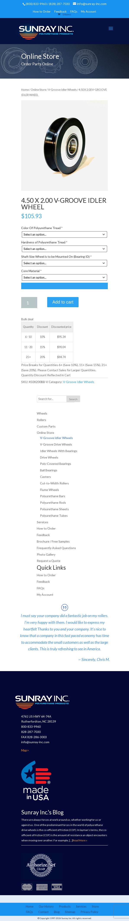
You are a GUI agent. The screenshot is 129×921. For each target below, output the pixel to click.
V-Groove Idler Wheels (62, 89)
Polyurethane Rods (53, 502)
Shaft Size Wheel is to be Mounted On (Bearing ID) (56, 256)
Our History (46, 906)
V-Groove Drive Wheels (56, 444)
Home (25, 89)
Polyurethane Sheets (54, 509)
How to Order (42, 11)
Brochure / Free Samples (53, 541)
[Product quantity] (29, 302)
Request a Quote (48, 561)
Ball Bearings (48, 470)
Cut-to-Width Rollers (54, 483)
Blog (57, 912)
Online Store (38, 89)
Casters (45, 477)
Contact (43, 912)
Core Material (31, 271)
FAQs (73, 11)
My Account (88, 11)
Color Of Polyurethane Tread (41, 228)
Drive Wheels (49, 457)
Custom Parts (46, 426)
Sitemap (70, 912)
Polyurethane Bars (52, 496)
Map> (25, 750)
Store (95, 906)
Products (65, 906)
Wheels (42, 413)
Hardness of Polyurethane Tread (44, 242)
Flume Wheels (49, 490)
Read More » (80, 840)
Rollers (41, 420)
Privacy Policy (89, 912)
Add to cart (62, 302)
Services (42, 522)
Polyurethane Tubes (54, 515)
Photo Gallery (46, 554)
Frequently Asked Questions (56, 548)
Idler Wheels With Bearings (58, 451)
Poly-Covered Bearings (55, 463)
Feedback (43, 535)
